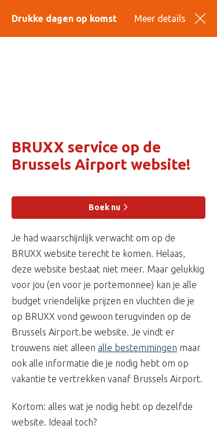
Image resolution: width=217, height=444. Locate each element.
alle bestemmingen (137, 347)
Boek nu (109, 207)
